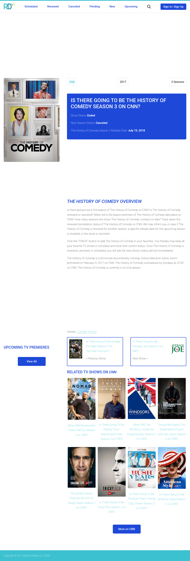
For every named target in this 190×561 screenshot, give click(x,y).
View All (32, 361)
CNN (72, 82)
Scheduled (30, 6)
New (112, 6)
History (92, 331)
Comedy (82, 331)
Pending (95, 6)
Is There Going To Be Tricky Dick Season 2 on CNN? (111, 507)
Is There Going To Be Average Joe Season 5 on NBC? (148, 346)
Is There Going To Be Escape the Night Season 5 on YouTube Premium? (103, 346)
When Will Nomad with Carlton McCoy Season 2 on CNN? (82, 430)
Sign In (167, 6)
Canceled (74, 6)
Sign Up (179, 6)
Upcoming (131, 6)
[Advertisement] (95, 43)
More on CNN (126, 529)
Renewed (53, 6)
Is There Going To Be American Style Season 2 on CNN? (172, 499)
